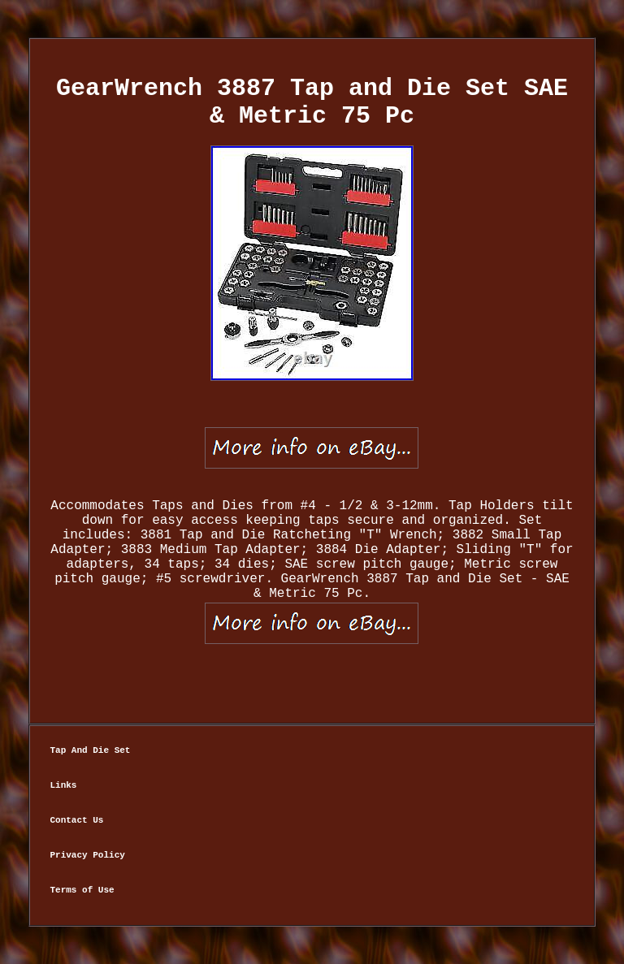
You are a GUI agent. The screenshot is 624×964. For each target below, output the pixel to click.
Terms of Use (82, 890)
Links (63, 785)
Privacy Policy (87, 855)
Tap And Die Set (90, 750)
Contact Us (76, 820)
